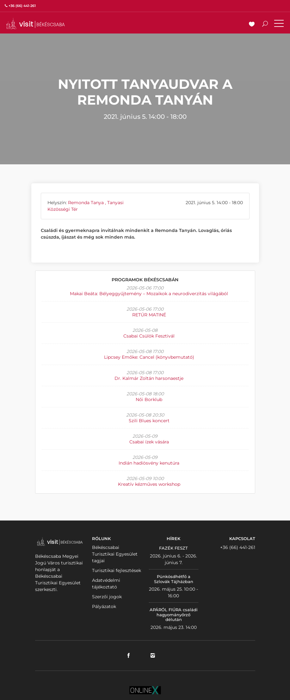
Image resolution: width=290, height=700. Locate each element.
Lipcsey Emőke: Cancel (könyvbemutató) (149, 357)
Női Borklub (149, 399)
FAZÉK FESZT (173, 548)
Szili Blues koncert (149, 420)
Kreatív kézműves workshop (149, 484)
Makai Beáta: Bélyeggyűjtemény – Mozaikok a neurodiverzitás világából (149, 293)
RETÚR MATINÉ (149, 315)
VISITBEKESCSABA (35, 23)
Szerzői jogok (107, 597)
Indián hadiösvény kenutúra (149, 463)
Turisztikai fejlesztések (116, 570)
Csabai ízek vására (149, 442)
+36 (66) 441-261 (237, 547)
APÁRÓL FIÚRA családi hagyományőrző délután (174, 614)
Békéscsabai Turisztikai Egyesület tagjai (115, 554)
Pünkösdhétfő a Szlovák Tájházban (173, 579)
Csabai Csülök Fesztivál (149, 336)
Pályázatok (104, 606)
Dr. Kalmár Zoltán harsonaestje (148, 378)
